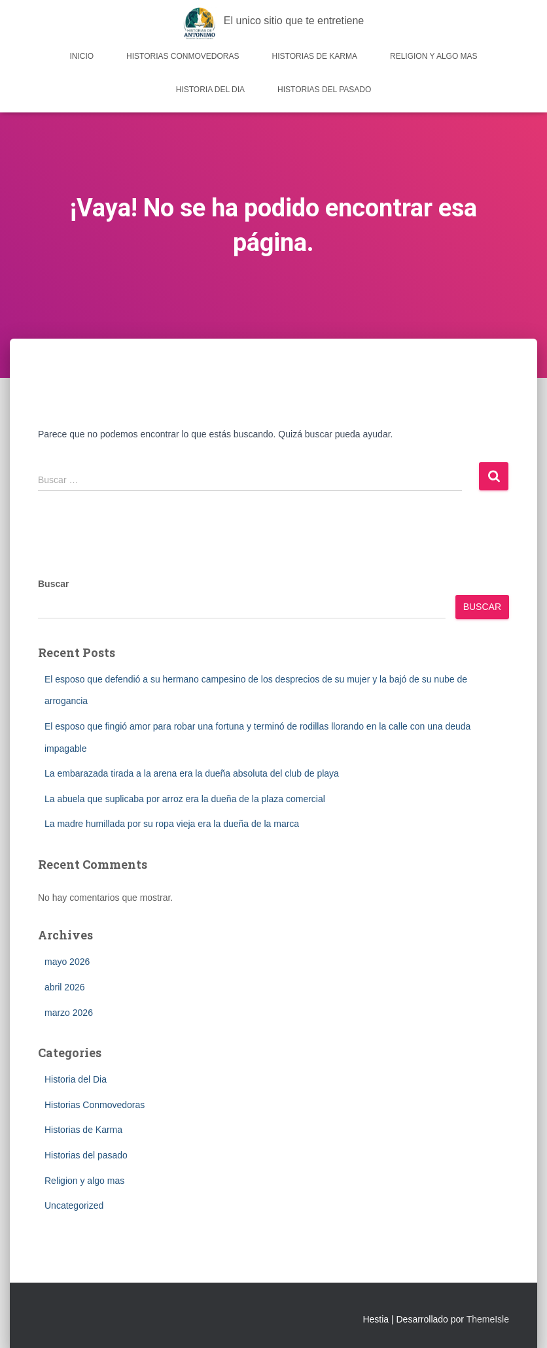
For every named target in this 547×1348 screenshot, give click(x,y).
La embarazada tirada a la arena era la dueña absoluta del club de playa (191, 773)
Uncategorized (73, 1205)
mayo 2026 (67, 961)
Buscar (53, 584)
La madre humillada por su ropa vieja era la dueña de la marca (171, 823)
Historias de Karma (314, 56)
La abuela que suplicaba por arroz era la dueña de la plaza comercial (184, 799)
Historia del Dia (210, 89)
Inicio (81, 56)
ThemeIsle (488, 1319)
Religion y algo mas (434, 56)
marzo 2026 (68, 1012)
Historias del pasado (324, 89)
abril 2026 (64, 987)
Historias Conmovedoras (182, 56)
